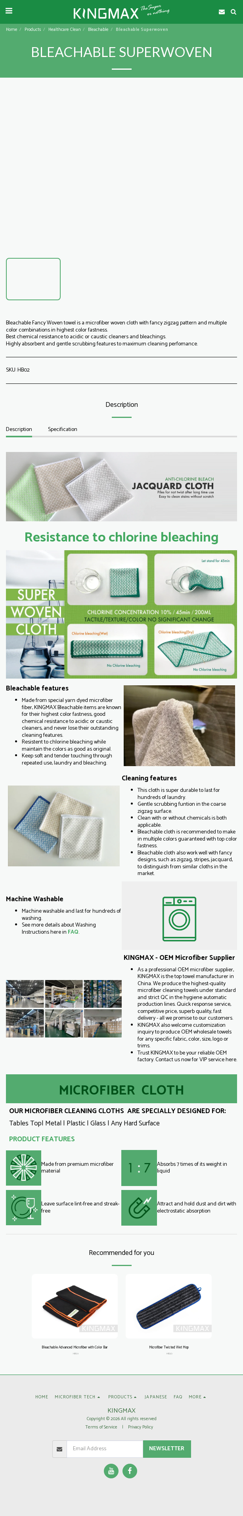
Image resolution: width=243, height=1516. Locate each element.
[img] (75, 1306)
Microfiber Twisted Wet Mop (169, 1347)
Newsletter (166, 1448)
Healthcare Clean (64, 29)
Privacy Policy (140, 1427)
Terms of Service (101, 1427)
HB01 (75, 1354)
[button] (8, 11)
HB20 (169, 1354)
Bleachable (98, 29)
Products (33, 29)
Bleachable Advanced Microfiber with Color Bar (75, 1347)
